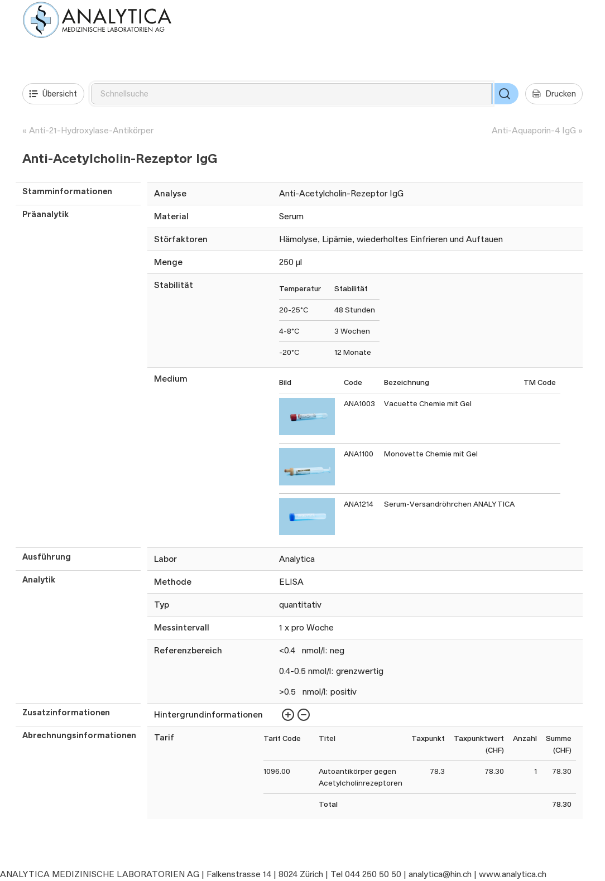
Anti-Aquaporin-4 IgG (534, 130)
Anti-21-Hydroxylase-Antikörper (91, 130)
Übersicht (53, 93)
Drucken (554, 93)
